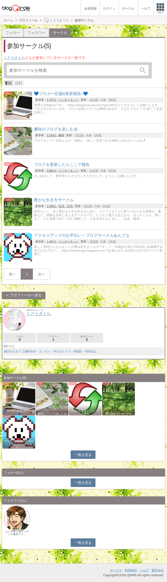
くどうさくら (14, 58)
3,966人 (52, 170)
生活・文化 (65, 206)
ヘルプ (144, 570)
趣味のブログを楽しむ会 (52, 413)
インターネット (68, 99)
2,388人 (52, 206)
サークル (116, 570)
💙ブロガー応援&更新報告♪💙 (19, 412)
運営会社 (157, 570)
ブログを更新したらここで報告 (85, 412)
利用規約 (131, 570)
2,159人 (52, 135)
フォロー (13, 33)
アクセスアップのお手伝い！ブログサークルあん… (18, 444)
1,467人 (52, 241)
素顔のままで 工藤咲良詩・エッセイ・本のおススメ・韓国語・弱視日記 (50, 351)
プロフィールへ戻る (26, 295)
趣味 (61, 135)
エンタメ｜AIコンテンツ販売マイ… (17, 532)
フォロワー (36, 33)
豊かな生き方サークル (118, 413)
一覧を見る (83, 455)
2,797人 (52, 99)
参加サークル (86, 338)
